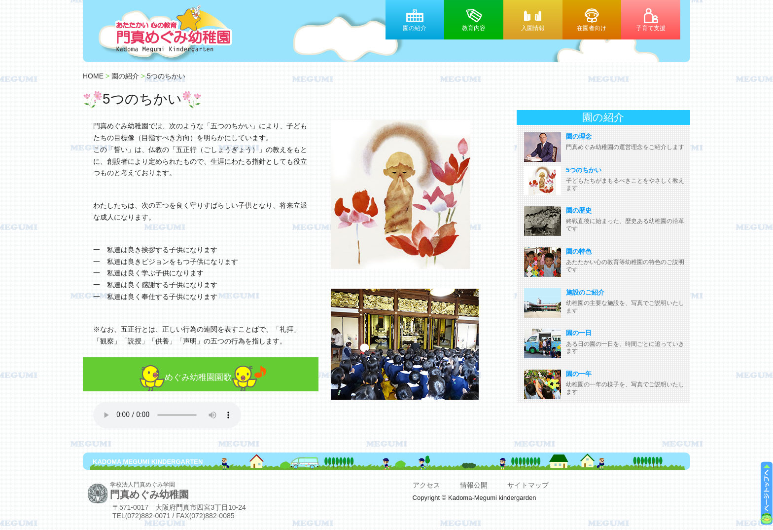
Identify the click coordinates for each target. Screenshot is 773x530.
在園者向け (591, 28)
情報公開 (474, 485)
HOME (93, 76)
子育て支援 (651, 28)
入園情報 (533, 28)
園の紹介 (414, 28)
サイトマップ (528, 485)
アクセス (426, 485)
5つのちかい (166, 76)
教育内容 (474, 28)
